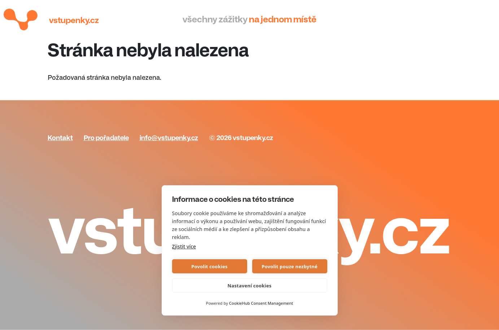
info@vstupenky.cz (169, 138)
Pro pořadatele (106, 138)
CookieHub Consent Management (261, 303)
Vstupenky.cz (74, 20)
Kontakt (60, 138)
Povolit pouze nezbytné (290, 266)
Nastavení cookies (250, 285)
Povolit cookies (209, 266)
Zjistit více (184, 246)
